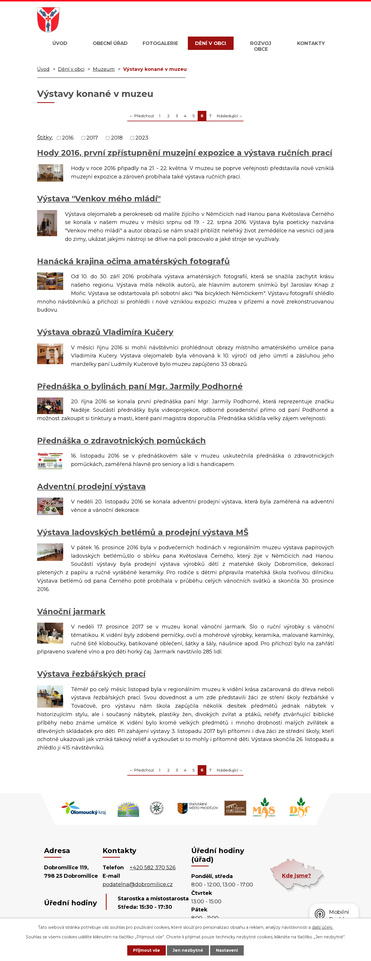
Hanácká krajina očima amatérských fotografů (133, 261)
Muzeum (104, 69)
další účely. (322, 927)
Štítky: (45, 137)
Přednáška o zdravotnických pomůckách (121, 440)
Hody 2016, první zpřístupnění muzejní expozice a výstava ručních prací (184, 153)
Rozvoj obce (260, 46)
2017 (92, 138)
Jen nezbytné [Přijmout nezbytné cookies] (188, 950)
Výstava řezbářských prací (91, 674)
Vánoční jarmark (71, 611)
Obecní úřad (110, 43)
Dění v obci (210, 43)
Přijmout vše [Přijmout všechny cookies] (146, 950)
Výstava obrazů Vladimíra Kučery (105, 332)
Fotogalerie (160, 43)
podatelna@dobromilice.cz (138, 884)
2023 (141, 138)
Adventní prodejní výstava (91, 486)
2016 (68, 138)
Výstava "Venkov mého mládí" (99, 198)
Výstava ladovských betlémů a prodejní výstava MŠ (142, 532)
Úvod (59, 43)
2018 (117, 138)
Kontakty (311, 43)
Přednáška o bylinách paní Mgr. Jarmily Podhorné (140, 386)
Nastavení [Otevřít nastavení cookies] (228, 950)
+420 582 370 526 (153, 867)
